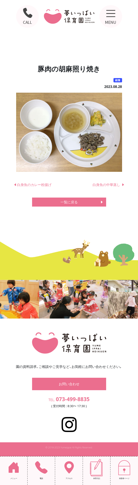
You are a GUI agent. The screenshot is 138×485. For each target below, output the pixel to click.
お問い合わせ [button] (69, 384)
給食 (117, 80)
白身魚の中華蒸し (108, 184)
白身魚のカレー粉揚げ (32, 184)
